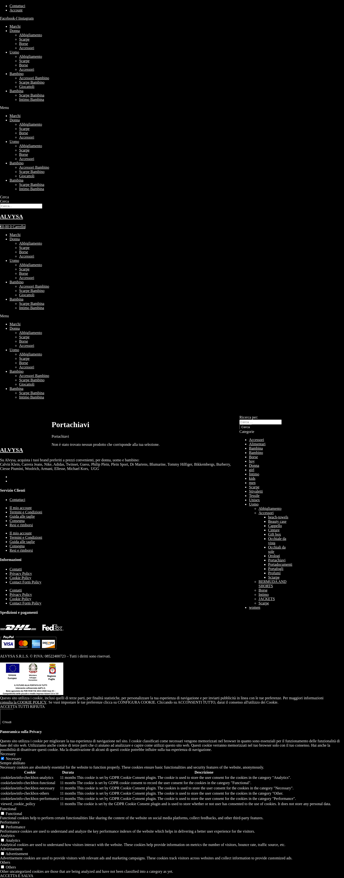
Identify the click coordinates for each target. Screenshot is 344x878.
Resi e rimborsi (21, 525)
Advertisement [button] (11, 849)
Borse (23, 44)
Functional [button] (8, 809)
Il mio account (21, 508)
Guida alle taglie (22, 516)
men (252, 483)
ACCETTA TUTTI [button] (14, 707)
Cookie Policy (20, 578)
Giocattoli (26, 87)
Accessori (26, 48)
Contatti (16, 569)
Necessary (14, 759)
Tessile (254, 496)
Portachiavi (276, 560)
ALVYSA (11, 216)
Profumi (274, 573)
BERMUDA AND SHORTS (272, 584)
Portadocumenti (280, 564)
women (254, 607)
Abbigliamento (30, 35)
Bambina (16, 91)
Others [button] (5, 862)
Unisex (254, 500)
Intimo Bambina (31, 99)
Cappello (275, 526)
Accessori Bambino (34, 78)
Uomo (14, 52)
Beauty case (277, 521)
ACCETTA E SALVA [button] (16, 876)
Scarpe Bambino (31, 82)
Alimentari (257, 444)
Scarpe (24, 39)
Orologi (274, 556)
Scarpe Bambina (31, 95)
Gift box (274, 534)
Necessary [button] (8, 754)
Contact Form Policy (25, 582)
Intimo (254, 474)
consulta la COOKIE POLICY (23, 702)
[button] (172, 108)
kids (252, 478)
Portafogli (275, 569)
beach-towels (278, 517)
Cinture (274, 530)
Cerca (4, 197)
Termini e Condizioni (26, 512)
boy (252, 461)
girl (251, 470)
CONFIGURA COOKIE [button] (136, 702)
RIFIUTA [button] (37, 707)
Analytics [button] (7, 836)
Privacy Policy (21, 573)
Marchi (15, 26)
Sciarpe (274, 577)
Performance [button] (10, 822)
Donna (15, 31)
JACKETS (266, 599)
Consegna (17, 521)
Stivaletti (256, 491)
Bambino (17, 74)
